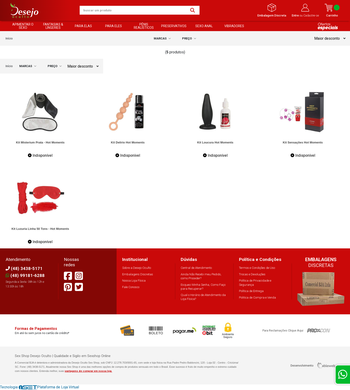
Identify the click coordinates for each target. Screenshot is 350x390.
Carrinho (332, 10)
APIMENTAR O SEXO (22, 26)
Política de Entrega (251, 291)
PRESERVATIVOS (173, 26)
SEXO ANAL (204, 26)
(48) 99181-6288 (25, 275)
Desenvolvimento (313, 365)
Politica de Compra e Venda (257, 297)
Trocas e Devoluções (252, 274)
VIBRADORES (234, 26)
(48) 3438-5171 (24, 268)
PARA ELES (113, 26)
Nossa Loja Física (134, 280)
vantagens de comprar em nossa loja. (88, 371)
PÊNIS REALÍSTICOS (144, 26)
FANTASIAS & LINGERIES (53, 26)
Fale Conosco (130, 287)
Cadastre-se (311, 15)
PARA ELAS (83, 26)
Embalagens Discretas (137, 274)
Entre (296, 15)
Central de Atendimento (196, 268)
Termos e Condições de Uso (257, 268)
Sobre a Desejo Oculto (136, 268)
